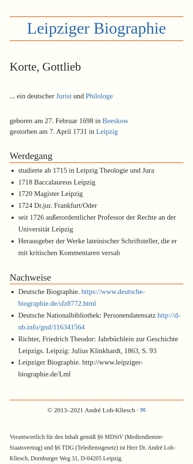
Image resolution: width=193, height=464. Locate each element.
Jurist (64, 96)
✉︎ (143, 410)
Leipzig (107, 131)
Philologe (99, 96)
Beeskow (115, 121)
